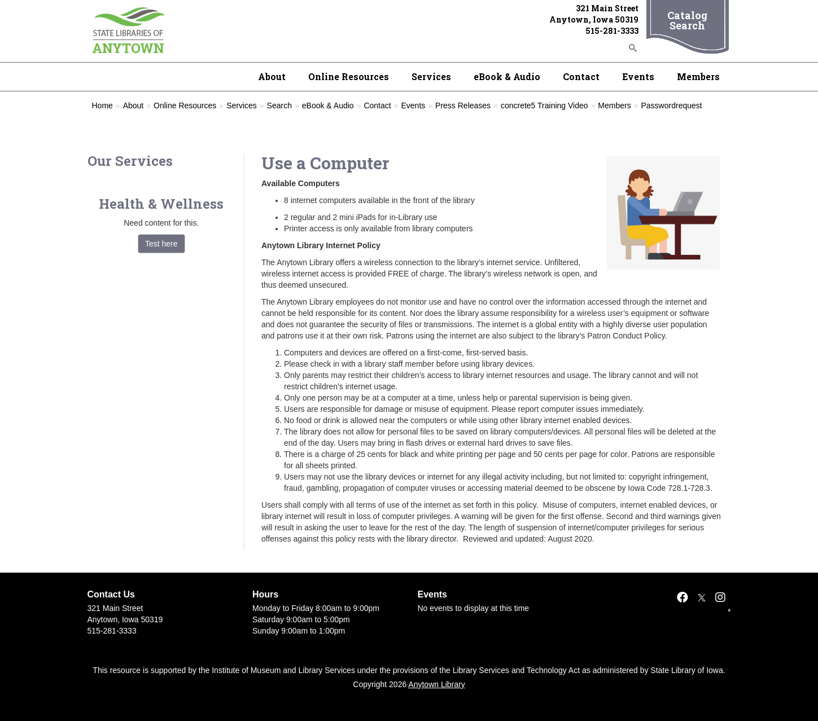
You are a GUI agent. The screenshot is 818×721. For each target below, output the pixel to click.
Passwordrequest (671, 105)
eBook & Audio (507, 76)
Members (698, 76)
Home (102, 105)
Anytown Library (436, 684)
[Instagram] (720, 597)
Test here (161, 243)
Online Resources (348, 76)
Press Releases (463, 105)
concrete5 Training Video (544, 105)
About (272, 76)
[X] (701, 597)
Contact (581, 76)
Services (431, 76)
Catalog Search (687, 20)
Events (638, 76)
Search (279, 105)
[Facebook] (682, 597)
